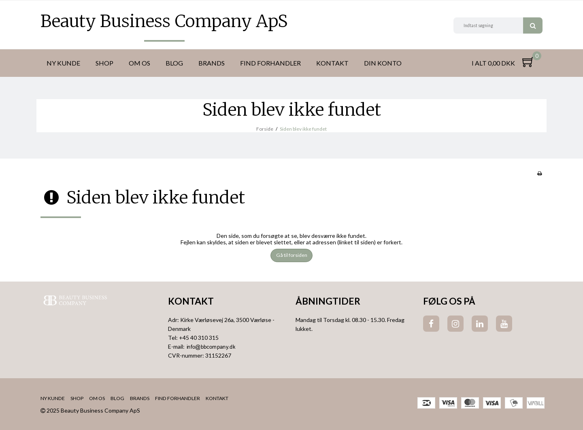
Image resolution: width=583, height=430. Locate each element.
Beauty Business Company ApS (164, 21)
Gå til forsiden (291, 255)
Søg (533, 25)
